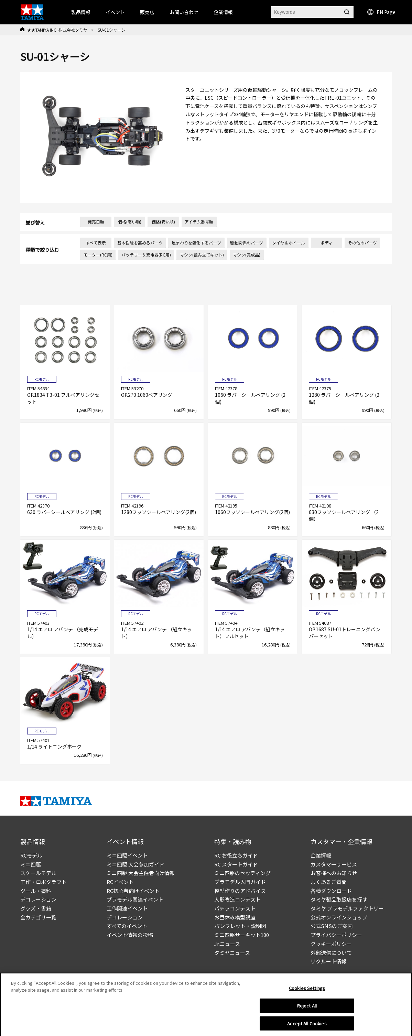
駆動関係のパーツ (246, 243)
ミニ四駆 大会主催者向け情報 (141, 872)
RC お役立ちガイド (236, 855)
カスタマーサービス (334, 864)
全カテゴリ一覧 (38, 917)
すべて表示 (96, 243)
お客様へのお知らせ (334, 872)
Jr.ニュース (227, 943)
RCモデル (31, 855)
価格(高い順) (129, 222)
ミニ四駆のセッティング (242, 872)
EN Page (381, 12)
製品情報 (80, 12)
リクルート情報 (329, 961)
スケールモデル (38, 872)
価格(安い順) (163, 222)
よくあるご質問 (329, 881)
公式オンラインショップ (339, 917)
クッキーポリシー (331, 943)
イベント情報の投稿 (130, 934)
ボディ (327, 243)
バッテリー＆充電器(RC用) (146, 255)
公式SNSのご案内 (332, 925)
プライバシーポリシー (336, 934)
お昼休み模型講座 (235, 917)
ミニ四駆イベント (127, 855)
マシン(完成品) (246, 255)
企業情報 (321, 855)
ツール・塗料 (35, 890)
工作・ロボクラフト (43, 881)
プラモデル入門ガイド (240, 881)
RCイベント (120, 881)
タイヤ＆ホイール (288, 243)
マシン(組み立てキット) (202, 255)
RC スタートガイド (236, 864)
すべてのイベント (127, 925)
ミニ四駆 (30, 864)
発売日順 (96, 222)
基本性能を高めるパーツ (140, 243)
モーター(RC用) (98, 255)
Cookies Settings (307, 993)
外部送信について (331, 952)
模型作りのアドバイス (240, 890)
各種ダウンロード (331, 890)
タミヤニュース (232, 952)
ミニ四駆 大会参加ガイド (135, 864)
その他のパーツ (362, 243)
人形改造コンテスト (237, 899)
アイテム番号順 (199, 222)
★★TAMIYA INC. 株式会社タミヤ (57, 30)
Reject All (307, 1010)
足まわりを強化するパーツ (196, 243)
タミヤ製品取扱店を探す (339, 899)
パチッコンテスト (235, 908)
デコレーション (38, 899)
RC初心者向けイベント (133, 890)
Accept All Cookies (306, 1028)
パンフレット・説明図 (240, 925)
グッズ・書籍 (35, 908)
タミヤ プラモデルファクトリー (347, 908)
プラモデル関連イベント (135, 899)
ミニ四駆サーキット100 (241, 934)
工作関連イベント (127, 908)
